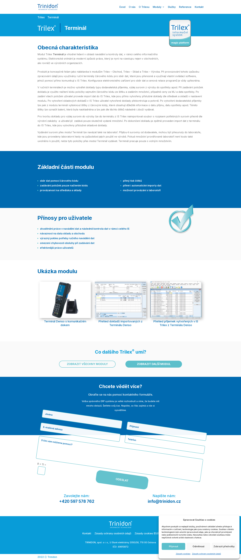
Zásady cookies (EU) (147, 533)
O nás (132, 6)
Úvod (122, 6)
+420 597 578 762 (76, 501)
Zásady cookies (183, 554)
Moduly (157, 6)
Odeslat (103, 429)
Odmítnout (198, 546)
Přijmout (173, 546)
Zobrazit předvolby (224, 546)
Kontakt (199, 6)
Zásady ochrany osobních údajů (206, 554)
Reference (185, 6)
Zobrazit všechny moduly (87, 364)
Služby (172, 6)
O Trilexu (144, 6)
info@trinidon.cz (164, 501)
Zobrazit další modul (154, 364)
